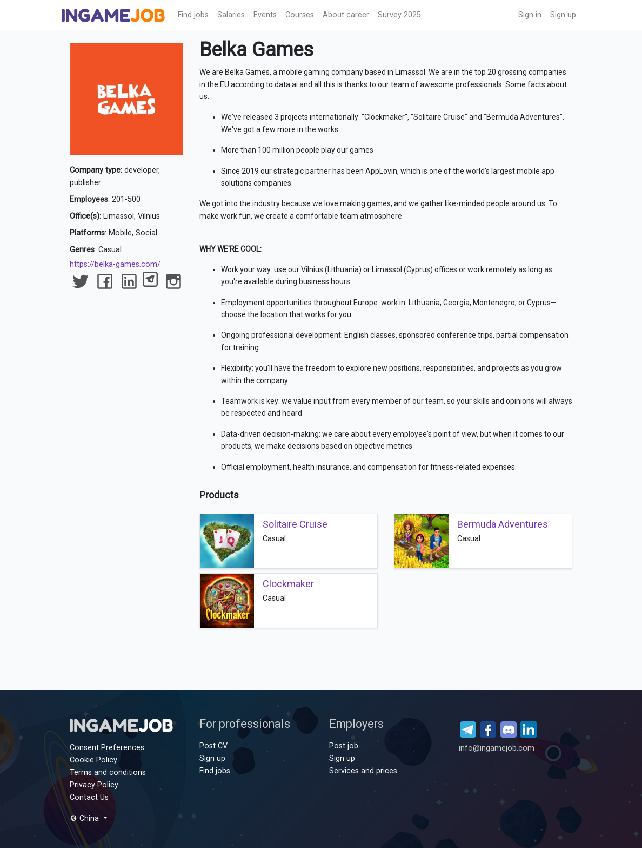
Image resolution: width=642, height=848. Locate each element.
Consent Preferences (107, 747)
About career (346, 14)
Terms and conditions (108, 772)
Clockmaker (288, 583)
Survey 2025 (399, 14)
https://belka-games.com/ (115, 264)
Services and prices (363, 770)
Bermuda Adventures (502, 524)
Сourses (299, 14)
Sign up (563, 14)
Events (265, 14)
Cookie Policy (93, 760)
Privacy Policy (94, 785)
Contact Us (89, 797)
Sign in (529, 14)
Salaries (231, 14)
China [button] (85, 818)
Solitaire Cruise (295, 524)
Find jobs (193, 14)
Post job (343, 746)
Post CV (213, 746)
